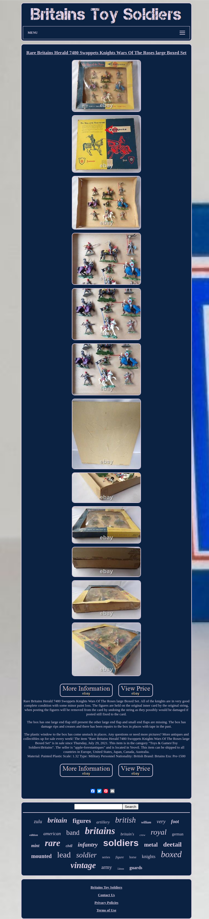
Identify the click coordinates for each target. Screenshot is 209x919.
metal (151, 844)
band (72, 832)
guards (136, 867)
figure (120, 857)
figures (82, 820)
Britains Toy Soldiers (106, 887)
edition (33, 834)
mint (35, 845)
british (125, 820)
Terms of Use (106, 910)
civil (69, 846)
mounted (41, 856)
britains (100, 831)
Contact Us (106, 895)
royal (159, 832)
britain (57, 820)
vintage (83, 865)
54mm (120, 868)
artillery (103, 822)
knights (148, 856)
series (106, 857)
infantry (88, 844)
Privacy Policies (106, 902)
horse (132, 857)
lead (64, 854)
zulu (38, 821)
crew (142, 834)
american (52, 833)
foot (175, 821)
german (177, 834)
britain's (127, 834)
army (106, 867)
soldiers (121, 843)
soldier (86, 855)
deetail (172, 844)
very (161, 821)
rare (52, 843)
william (146, 822)
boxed (171, 854)
